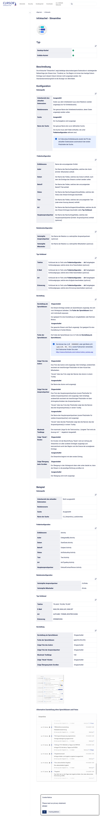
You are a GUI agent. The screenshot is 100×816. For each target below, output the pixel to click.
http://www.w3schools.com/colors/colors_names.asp (74, 352)
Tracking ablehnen (54, 812)
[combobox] (83, 4)
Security (30, 4)
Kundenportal (39, 4)
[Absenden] (71, 3)
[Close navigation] (30, 12)
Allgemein (39, 12)
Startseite (22, 4)
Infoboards (47, 12)
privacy (44, 806)
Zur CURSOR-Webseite (59, 4)
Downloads (49, 4)
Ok (44, 812)
